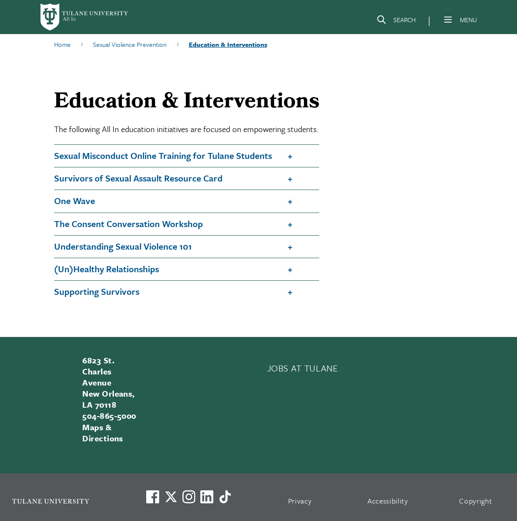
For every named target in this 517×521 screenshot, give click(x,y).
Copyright (475, 500)
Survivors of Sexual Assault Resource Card (138, 178)
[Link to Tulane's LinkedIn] (206, 496)
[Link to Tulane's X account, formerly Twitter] (171, 496)
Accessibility (387, 500)
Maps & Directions (102, 432)
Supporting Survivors (96, 291)
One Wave (74, 200)
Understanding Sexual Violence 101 (123, 246)
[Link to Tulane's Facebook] (188, 496)
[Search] (396, 21)
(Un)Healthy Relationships (106, 268)
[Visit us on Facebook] (152, 496)
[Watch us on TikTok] (225, 496)
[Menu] (448, 19)
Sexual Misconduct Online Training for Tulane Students (163, 155)
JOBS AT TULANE (302, 368)
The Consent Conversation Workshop (128, 223)
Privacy (300, 500)
